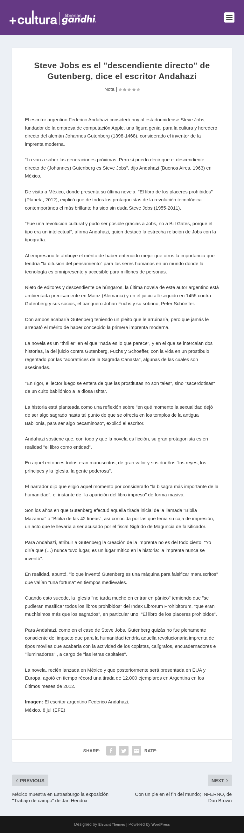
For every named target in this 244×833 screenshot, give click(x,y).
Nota (109, 89)
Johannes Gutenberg (87, 135)
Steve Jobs (192, 119)
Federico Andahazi (88, 119)
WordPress (160, 824)
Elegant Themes (111, 824)
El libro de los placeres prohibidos (175, 191)
